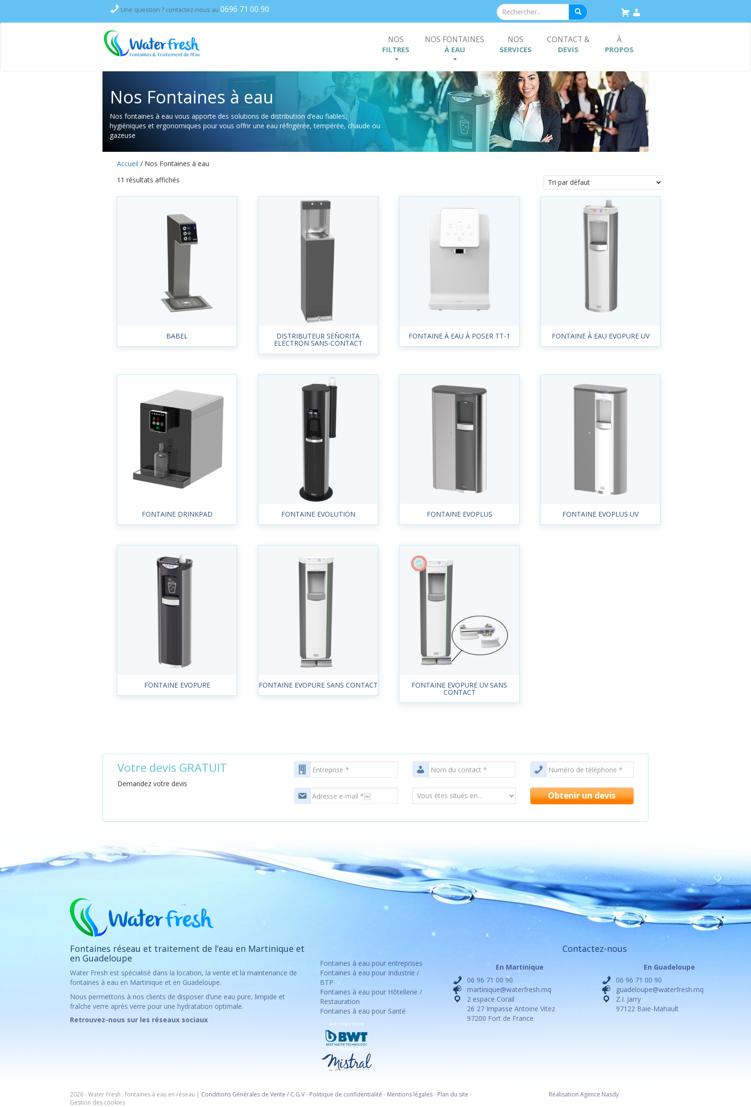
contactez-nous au (195, 10)
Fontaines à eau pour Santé (363, 1011)
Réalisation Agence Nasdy (584, 1094)
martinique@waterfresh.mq (509, 989)
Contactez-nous (594, 948)
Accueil (127, 163)
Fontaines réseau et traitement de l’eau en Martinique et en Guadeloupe (187, 953)
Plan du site (452, 1094)
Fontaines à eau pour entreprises (371, 963)
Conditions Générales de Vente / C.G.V (253, 1094)
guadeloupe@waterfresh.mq (660, 989)
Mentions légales (409, 1094)
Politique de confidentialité (345, 1094)
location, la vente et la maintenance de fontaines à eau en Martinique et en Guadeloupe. (183, 977)
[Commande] (603, 182)
